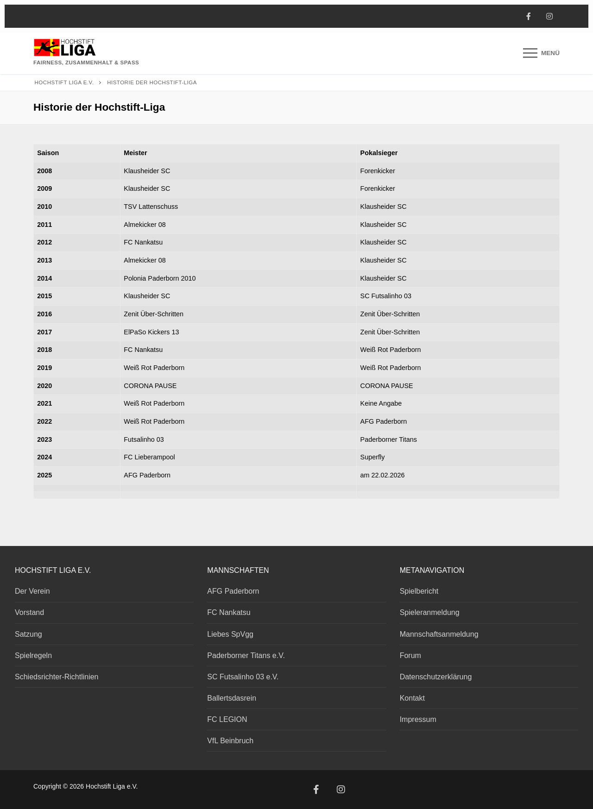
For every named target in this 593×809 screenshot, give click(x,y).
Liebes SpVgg (230, 634)
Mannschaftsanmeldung (439, 634)
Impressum (418, 719)
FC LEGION (227, 719)
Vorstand (29, 612)
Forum (410, 655)
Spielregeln (33, 655)
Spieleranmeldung (430, 612)
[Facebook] (528, 16)
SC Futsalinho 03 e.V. (242, 677)
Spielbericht (419, 591)
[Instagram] (549, 16)
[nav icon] (541, 53)
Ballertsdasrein (231, 698)
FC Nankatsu (228, 612)
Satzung (28, 634)
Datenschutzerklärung (436, 677)
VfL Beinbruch (230, 741)
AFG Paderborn (233, 591)
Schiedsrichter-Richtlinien (57, 677)
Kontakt (412, 698)
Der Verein (32, 591)
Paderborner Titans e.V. (246, 655)
